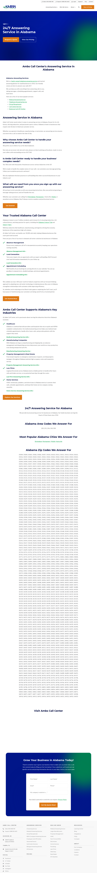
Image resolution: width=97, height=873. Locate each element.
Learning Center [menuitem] (78, 813)
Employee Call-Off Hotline (17, 93)
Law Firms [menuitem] (53, 833)
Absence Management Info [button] (15, 235)
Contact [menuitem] (76, 839)
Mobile (54, 181)
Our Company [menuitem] (78, 831)
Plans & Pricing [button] (88, 7)
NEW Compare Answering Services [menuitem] (36, 820)
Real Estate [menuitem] (53, 838)
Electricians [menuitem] (53, 825)
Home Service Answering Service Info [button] (19, 375)
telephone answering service (29, 65)
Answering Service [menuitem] (32, 813)
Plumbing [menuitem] (53, 830)
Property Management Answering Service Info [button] (22, 349)
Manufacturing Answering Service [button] (18, 335)
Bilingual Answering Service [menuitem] (34, 830)
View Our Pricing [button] (28, 34)
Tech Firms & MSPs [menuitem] (55, 823)
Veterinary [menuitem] (53, 835)
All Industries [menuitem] (53, 841)
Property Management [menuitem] (56, 818)
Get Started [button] (10, 190)
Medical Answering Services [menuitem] (34, 815)
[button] (79, 7)
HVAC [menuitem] (52, 820)
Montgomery (40, 181)
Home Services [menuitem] (54, 828)
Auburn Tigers (7, 209)
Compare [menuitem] (76, 823)
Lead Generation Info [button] (13, 247)
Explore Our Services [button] (12, 381)
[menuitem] (48, 1)
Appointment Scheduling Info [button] (16, 259)
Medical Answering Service (17, 84)
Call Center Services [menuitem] (32, 828)
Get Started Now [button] (11, 283)
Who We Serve (64, 7)
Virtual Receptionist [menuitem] (32, 818)
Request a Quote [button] (11, 34)
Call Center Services (15, 91)
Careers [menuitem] (76, 836)
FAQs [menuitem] (75, 820)
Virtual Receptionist (15, 88)
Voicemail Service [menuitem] (31, 825)
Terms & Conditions (81, 867)
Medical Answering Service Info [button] (17, 321)
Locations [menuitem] (76, 834)
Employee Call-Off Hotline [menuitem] (34, 823)
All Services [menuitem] (30, 833)
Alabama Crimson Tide (45, 206)
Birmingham (31, 181)
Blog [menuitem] (75, 815)
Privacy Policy (63, 784)
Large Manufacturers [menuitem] (56, 815)
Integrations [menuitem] (77, 818)
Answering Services (51, 7)
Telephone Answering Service (18, 86)
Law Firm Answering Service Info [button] (17, 361)
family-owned (15, 65)
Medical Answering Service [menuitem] (57, 813)
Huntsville (59, 425)
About (72, 7)
